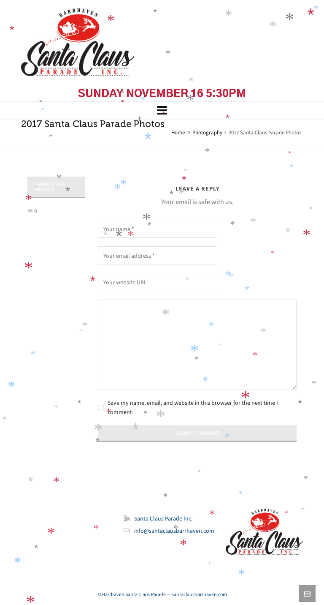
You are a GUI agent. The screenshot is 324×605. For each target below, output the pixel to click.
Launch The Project (49, 187)
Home (178, 132)
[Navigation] (162, 111)
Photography (207, 132)
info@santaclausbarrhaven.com (174, 531)
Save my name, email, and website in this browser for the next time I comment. (193, 407)
